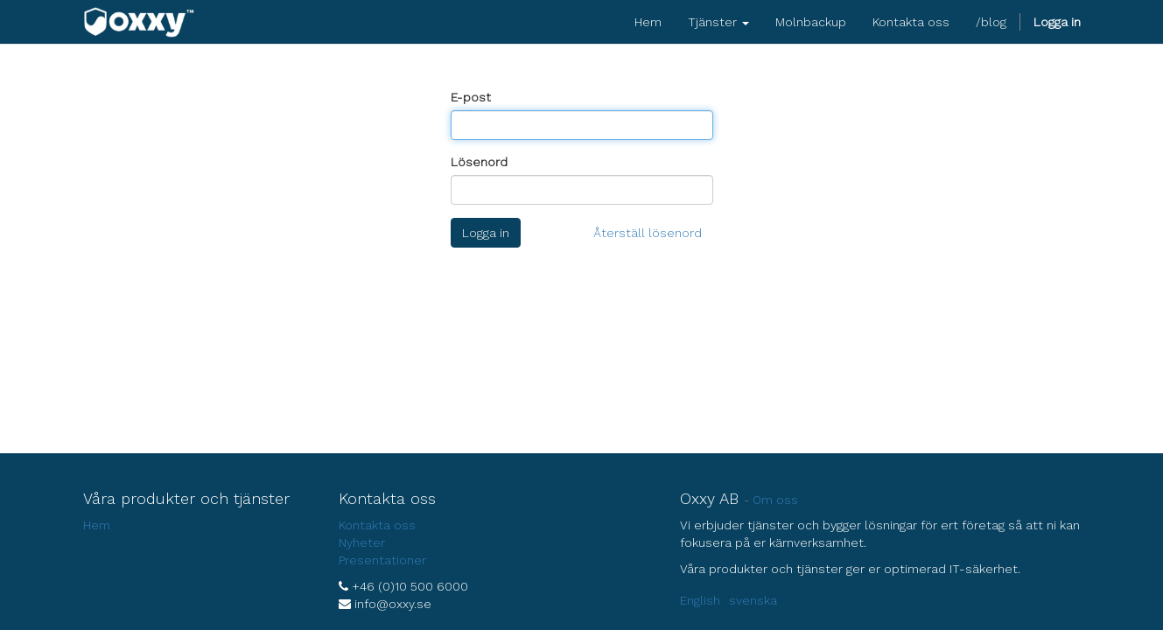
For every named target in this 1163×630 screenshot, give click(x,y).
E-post (471, 97)
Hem (96, 525)
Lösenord (479, 162)
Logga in (485, 233)
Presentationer (382, 560)
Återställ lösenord (647, 233)
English (700, 600)
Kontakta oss (377, 525)
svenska (753, 600)
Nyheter (362, 543)
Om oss (775, 500)
